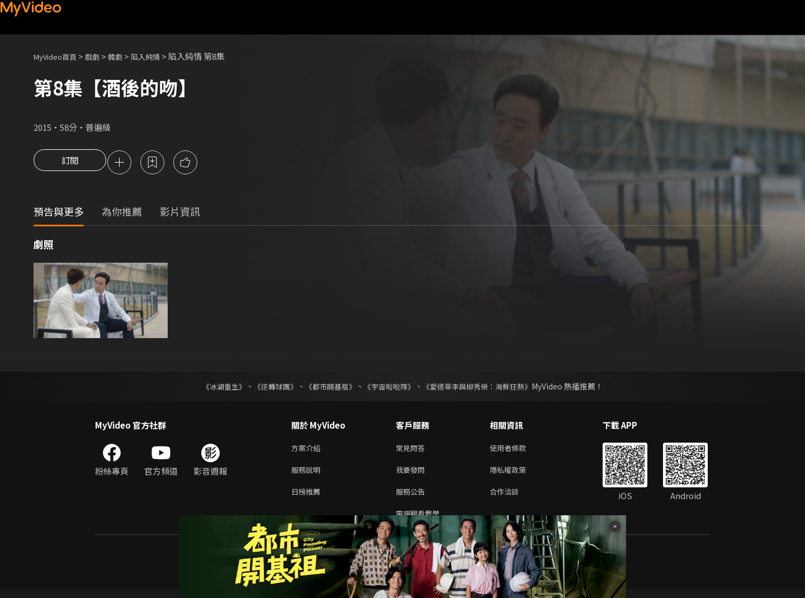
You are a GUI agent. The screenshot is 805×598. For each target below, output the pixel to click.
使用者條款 (517, 450)
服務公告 (412, 497)
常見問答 (412, 450)
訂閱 (70, 163)
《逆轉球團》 (268, 387)
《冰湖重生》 (214, 387)
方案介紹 (308, 450)
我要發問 (412, 474)
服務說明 (308, 474)
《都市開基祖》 (327, 387)
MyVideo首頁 (59, 56)
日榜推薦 (308, 497)
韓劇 (126, 56)
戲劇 (101, 56)
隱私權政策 (517, 474)
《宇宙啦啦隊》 (390, 387)
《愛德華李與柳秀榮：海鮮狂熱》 (484, 387)
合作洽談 (513, 497)
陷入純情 (160, 56)
